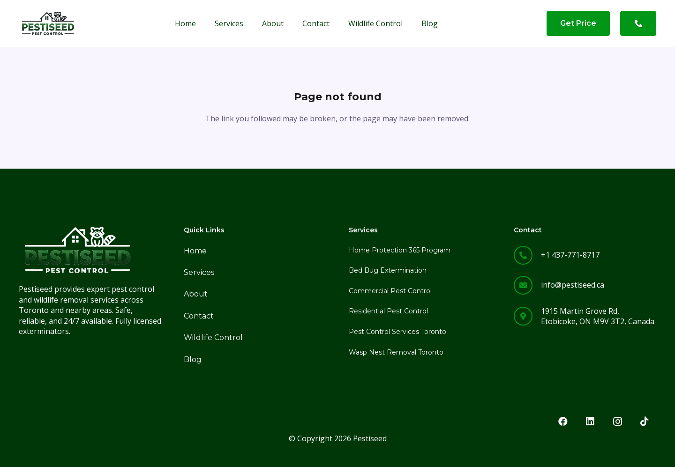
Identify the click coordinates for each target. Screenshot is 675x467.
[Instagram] (617, 421)
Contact (199, 315)
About (196, 293)
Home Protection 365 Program (399, 250)
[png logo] (48, 23)
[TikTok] (644, 421)
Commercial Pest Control (390, 291)
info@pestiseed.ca (572, 285)
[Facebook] (563, 421)
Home (195, 250)
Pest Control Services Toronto (397, 331)
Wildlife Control (213, 337)
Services (199, 272)
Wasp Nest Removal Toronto (396, 352)
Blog (193, 359)
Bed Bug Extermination (388, 270)
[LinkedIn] (590, 421)
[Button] (638, 23)
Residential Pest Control (388, 311)
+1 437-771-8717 (570, 255)
